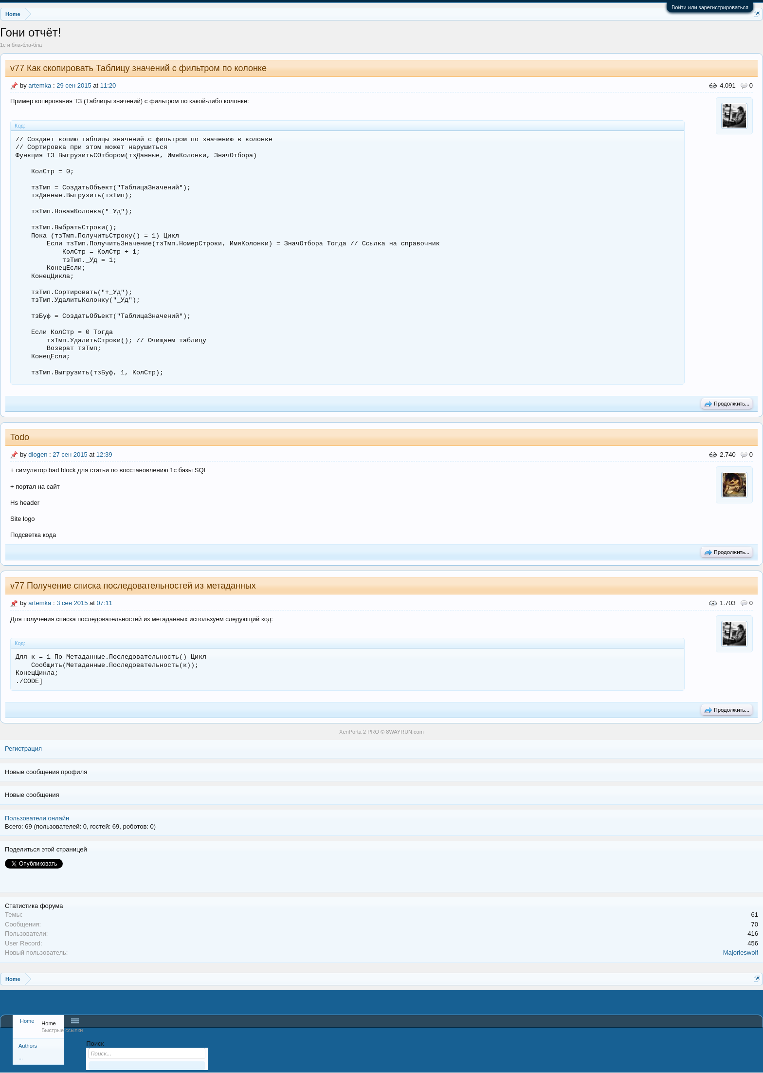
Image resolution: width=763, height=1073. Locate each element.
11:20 (108, 85)
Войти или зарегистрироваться (710, 7)
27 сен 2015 (70, 454)
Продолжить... (726, 404)
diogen (37, 454)
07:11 (105, 603)
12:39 (104, 454)
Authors (27, 1046)
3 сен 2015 (72, 603)
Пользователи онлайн (37, 818)
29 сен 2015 (73, 85)
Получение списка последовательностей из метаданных (141, 586)
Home (27, 1021)
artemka (39, 85)
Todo (19, 437)
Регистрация (23, 748)
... (20, 1057)
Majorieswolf (740, 952)
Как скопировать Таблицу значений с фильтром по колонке (147, 68)
